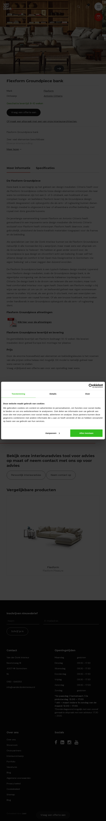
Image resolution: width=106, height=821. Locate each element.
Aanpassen (52, 433)
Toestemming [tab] (18, 394)
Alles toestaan (86, 433)
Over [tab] (87, 394)
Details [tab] (53, 394)
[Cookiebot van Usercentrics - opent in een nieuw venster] (91, 386)
